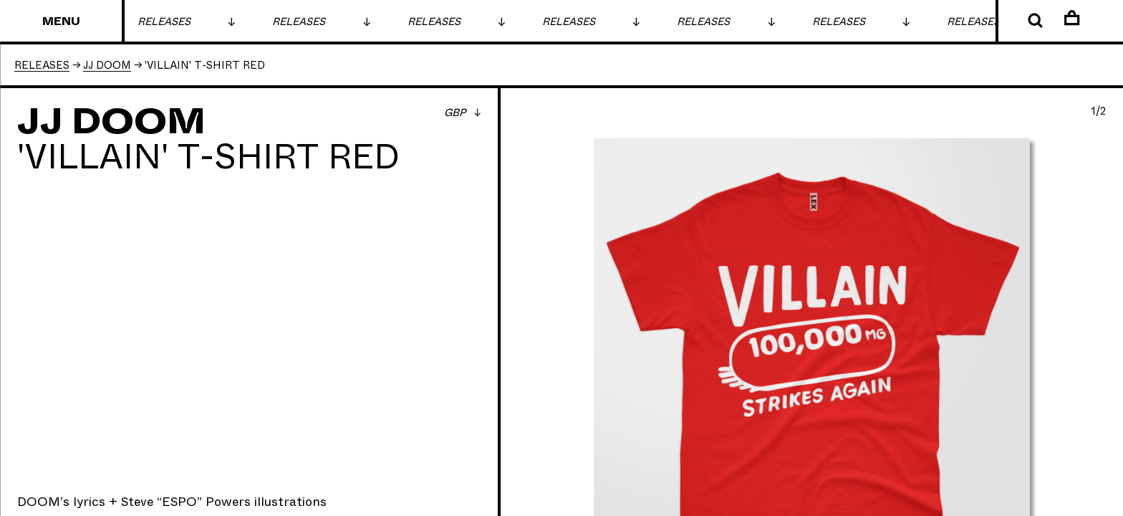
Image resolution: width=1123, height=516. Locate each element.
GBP (456, 113)
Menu (61, 21)
